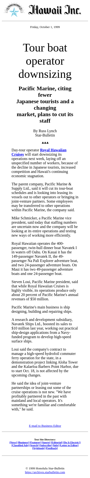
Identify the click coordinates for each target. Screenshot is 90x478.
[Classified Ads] (20, 445)
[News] (13, 442)
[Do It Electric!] (72, 442)
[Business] (23, 442)
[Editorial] (56, 442)
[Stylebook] (38, 448)
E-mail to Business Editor (45, 425)
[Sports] (45, 442)
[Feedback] (51, 448)
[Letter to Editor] (69, 445)
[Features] (35, 442)
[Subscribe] (45, 445)
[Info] (56, 445)
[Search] (34, 445)
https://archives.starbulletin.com (45, 472)
